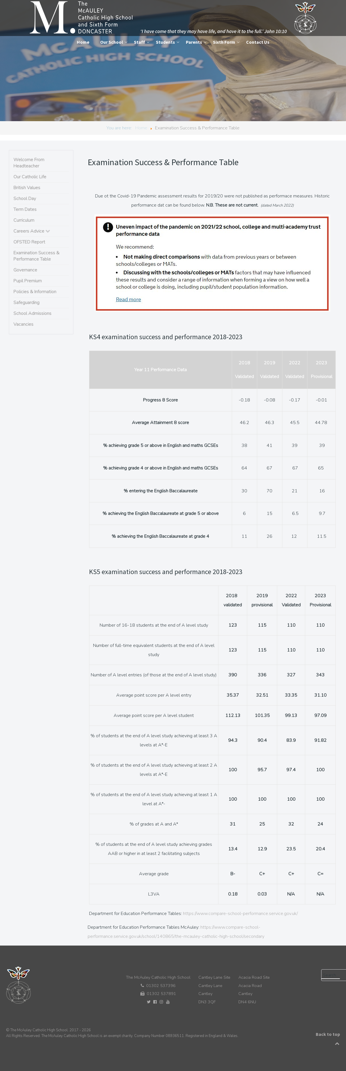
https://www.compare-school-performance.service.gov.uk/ (240, 913)
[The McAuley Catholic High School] (174, 18)
